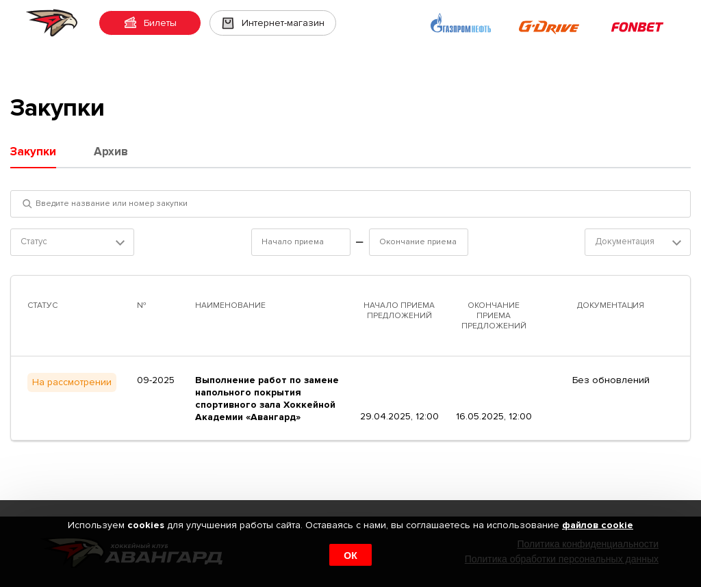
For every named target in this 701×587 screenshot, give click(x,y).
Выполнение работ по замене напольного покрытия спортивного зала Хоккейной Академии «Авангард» (267, 398)
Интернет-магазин (272, 23)
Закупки (33, 151)
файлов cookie (597, 525)
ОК (350, 555)
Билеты (150, 23)
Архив (111, 151)
